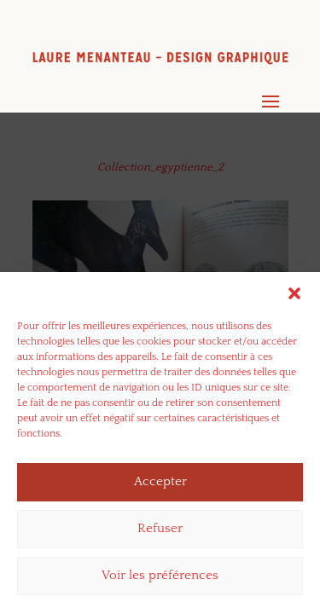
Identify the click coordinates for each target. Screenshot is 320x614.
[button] (294, 296)
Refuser (160, 532)
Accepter (160, 485)
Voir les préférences (160, 579)
